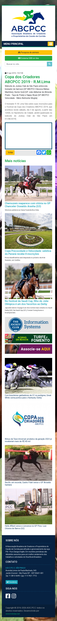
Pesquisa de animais (28, 52)
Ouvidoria (12, 582)
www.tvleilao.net (13, 614)
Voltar (10, 152)
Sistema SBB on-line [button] (28, 58)
